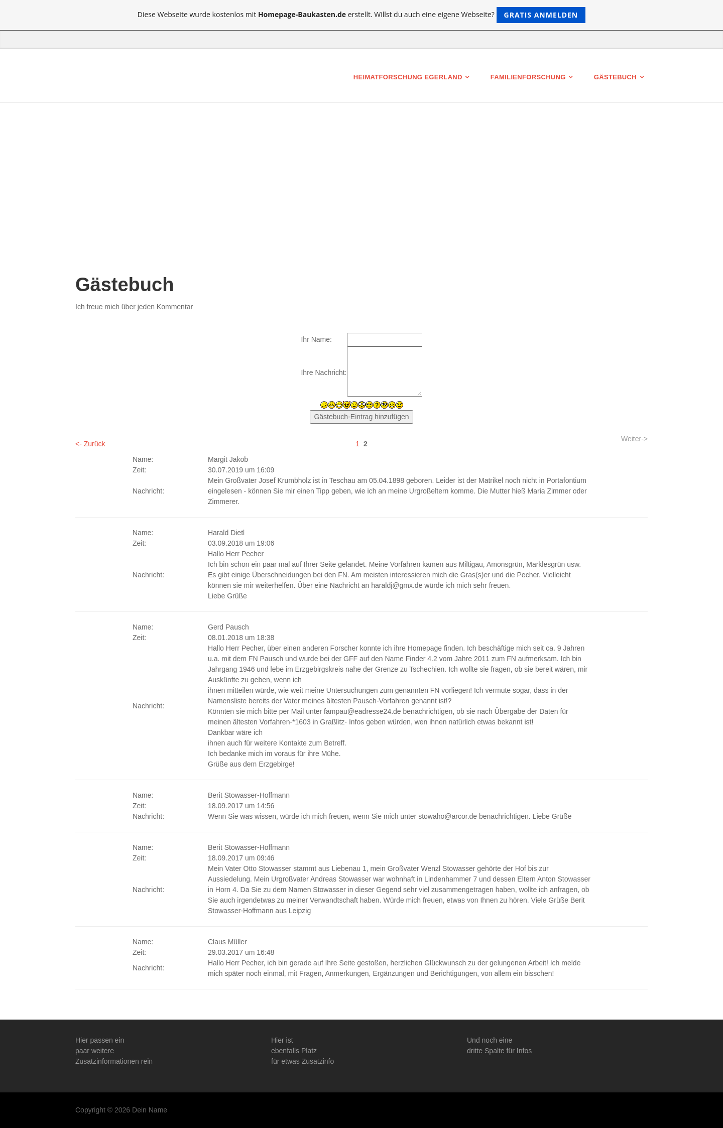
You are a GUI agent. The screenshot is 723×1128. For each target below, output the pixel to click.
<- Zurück (90, 444)
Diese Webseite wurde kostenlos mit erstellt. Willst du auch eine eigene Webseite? (362, 15)
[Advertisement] (361, 198)
